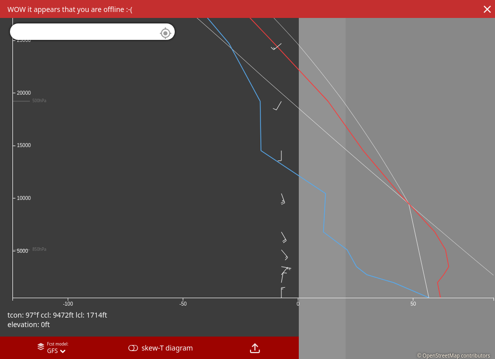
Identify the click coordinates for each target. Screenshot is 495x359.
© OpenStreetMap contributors (453, 355)
